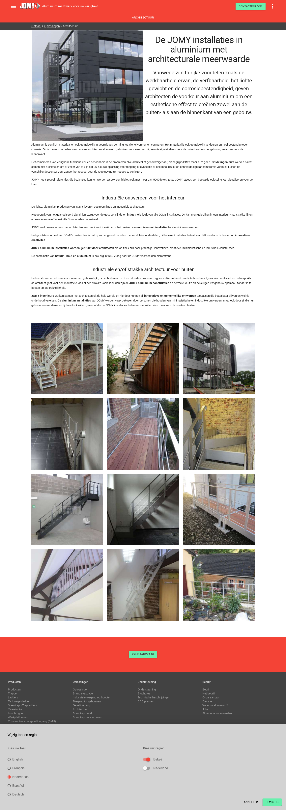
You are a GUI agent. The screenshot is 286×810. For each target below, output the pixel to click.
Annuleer (251, 802)
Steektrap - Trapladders (22, 705)
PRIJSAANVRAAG (143, 654)
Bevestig (272, 802)
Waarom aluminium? (215, 705)
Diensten (207, 701)
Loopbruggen (16, 713)
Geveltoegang (81, 705)
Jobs (205, 709)
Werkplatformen (18, 717)
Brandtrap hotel (82, 713)
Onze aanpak (210, 697)
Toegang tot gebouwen (87, 701)
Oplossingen (52, 26)
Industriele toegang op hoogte (91, 697)
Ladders (13, 697)
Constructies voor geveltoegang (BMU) (32, 721)
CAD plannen (146, 701)
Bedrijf (206, 689)
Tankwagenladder (19, 701)
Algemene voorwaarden (217, 713)
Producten (14, 689)
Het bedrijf (208, 693)
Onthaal (36, 26)
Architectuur (143, 17)
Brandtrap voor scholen (87, 717)
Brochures (144, 693)
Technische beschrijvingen (154, 697)
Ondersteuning (147, 689)
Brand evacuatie (83, 693)
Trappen (13, 693)
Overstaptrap (16, 709)
